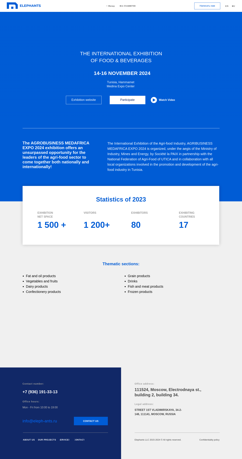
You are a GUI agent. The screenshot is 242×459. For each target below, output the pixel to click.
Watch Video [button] (167, 99)
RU (233, 6)
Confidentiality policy (209, 439)
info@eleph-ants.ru (40, 421)
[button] (207, 6)
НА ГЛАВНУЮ (128, 6)
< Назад (110, 6)
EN (227, 6)
